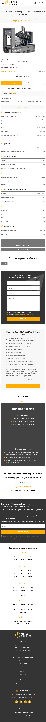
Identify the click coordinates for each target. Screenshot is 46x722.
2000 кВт (27, 624)
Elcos (14, 59)
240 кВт (22, 593)
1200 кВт (23, 621)
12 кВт (16, 556)
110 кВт (15, 587)
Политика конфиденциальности (23, 712)
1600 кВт (19, 624)
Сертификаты (23, 663)
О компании (23, 661)
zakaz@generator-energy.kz (24, 490)
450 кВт (15, 607)
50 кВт (23, 573)
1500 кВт (30, 621)
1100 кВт (16, 621)
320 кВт (15, 604)
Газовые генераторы (23, 650)
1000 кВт (23, 613)
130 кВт (30, 587)
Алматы (13, 93)
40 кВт (23, 570)
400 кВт (30, 604)
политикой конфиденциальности (24, 314)
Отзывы (23, 666)
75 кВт (23, 576)
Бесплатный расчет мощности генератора (23, 677)
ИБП (23, 653)
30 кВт (23, 562)
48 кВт (16, 573)
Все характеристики (8, 71)
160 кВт (22, 590)
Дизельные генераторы (23, 645)
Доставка (23, 671)
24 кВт (4, 264)
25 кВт (30, 559)
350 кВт (22, 604)
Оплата (23, 669)
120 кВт (22, 587)
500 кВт (22, 607)
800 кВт (22, 610)
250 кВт (30, 593)
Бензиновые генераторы (23, 647)
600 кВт (30, 607)
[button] (22, 401)
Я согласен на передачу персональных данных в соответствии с (21, 313)
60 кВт (30, 573)
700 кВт (15, 610)
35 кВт (16, 570)
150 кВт (15, 590)
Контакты (23, 674)
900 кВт (30, 610)
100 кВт (22, 579)
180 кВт (30, 590)
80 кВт (30, 576)
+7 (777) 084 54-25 (24, 487)
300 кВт (22, 596)
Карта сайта (23, 709)
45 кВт (30, 570)
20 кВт (16, 559)
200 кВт (15, 593)
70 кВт (16, 576)
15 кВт (23, 556)
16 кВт (30, 556)
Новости (23, 680)
